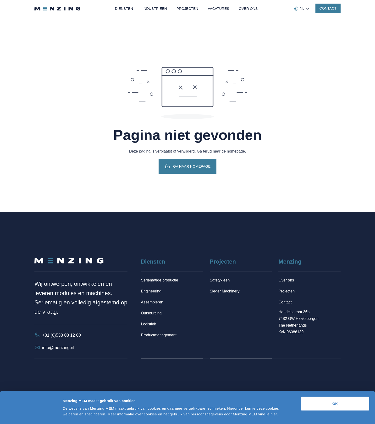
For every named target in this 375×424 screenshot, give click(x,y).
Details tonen (258, 415)
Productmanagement (158, 335)
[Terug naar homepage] (57, 9)
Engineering (151, 291)
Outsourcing (151, 313)
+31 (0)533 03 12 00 (61, 335)
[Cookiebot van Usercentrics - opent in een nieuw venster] (31, 414)
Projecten (286, 291)
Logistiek (148, 324)
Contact (285, 302)
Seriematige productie (159, 280)
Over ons (286, 280)
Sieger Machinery (225, 291)
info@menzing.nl (58, 347)
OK (335, 389)
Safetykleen (220, 280)
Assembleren (152, 302)
